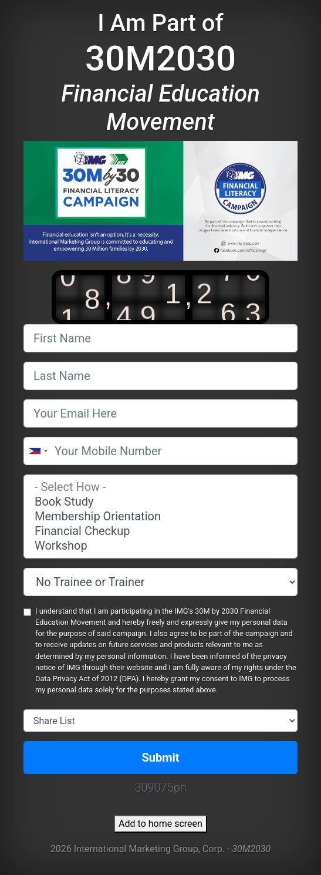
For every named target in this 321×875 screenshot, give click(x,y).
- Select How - (160, 487)
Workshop (160, 546)
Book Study (160, 501)
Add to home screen (160, 823)
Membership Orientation (160, 516)
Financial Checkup (160, 531)
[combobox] (37, 451)
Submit (160, 758)
